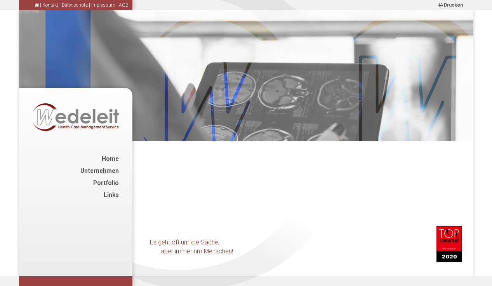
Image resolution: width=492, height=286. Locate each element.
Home (110, 158)
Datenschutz (75, 5)
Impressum (103, 5)
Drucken (450, 5)
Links (111, 195)
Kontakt (50, 5)
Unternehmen (99, 170)
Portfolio (106, 183)
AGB (124, 5)
